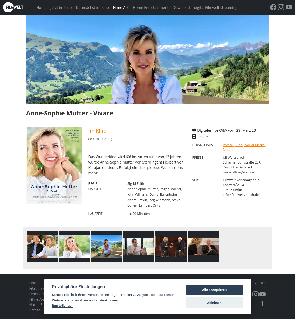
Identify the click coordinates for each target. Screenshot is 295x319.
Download (181, 7)
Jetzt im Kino (61, 7)
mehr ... (94, 173)
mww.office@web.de (238, 172)
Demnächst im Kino (92, 7)
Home (41, 7)
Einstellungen (63, 305)
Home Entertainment (150, 7)
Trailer (200, 136)
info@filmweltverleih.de (241, 195)
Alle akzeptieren (214, 290)
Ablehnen (214, 303)
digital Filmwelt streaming (215, 7)
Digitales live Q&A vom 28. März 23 (224, 130)
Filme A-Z (121, 7)
